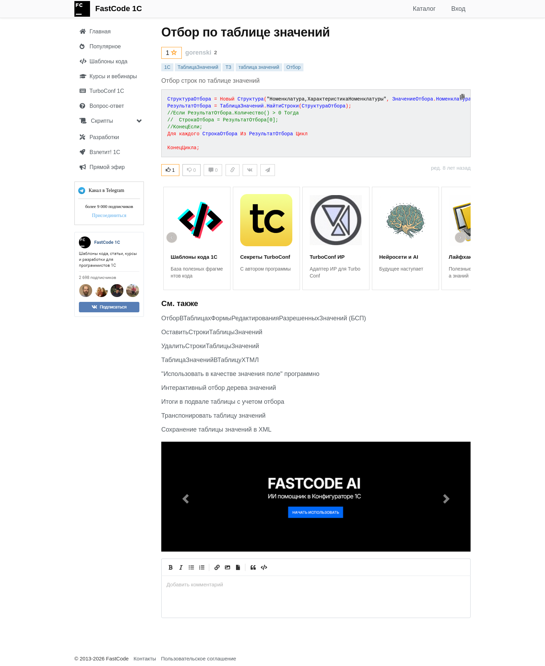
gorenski (198, 52)
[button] (184, 497)
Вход (458, 8)
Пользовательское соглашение (198, 658)
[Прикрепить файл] (238, 567)
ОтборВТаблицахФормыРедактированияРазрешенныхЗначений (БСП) (263, 318)
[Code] (263, 567)
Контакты (144, 658)
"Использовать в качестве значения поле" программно (240, 373)
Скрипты (96, 121)
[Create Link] (217, 567)
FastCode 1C (118, 8)
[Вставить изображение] (227, 567)
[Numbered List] (201, 567)
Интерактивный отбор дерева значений (218, 387)
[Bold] (170, 567)
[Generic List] (191, 567)
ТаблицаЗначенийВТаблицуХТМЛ (210, 359)
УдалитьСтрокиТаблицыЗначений (210, 346)
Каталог (424, 8)
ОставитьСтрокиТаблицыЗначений (211, 332)
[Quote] (253, 567)
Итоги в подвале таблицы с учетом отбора (222, 401)
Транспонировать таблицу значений (213, 415)
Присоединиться (109, 215)
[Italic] (181, 567)
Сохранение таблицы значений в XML (216, 429)
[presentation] (316, 584)
